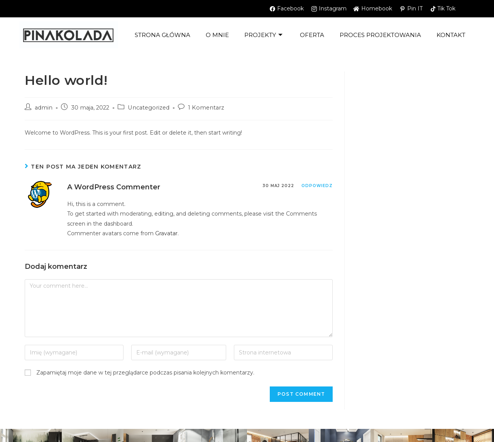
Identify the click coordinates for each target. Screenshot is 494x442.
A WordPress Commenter (113, 187)
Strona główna (162, 35)
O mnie (217, 35)
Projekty (264, 35)
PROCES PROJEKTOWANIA (380, 35)
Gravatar (166, 233)
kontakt (450, 35)
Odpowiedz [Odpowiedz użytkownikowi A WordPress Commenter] (317, 185)
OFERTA (312, 35)
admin (43, 107)
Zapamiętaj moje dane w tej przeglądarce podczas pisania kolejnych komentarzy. (145, 372)
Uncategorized (148, 107)
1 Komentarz (206, 107)
